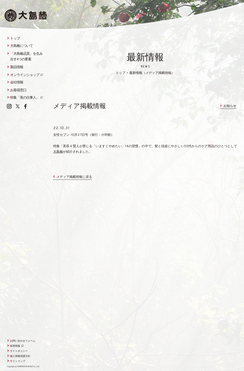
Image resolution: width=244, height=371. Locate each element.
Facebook (25, 106)
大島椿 (58, 152)
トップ (120, 73)
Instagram (9, 106)
